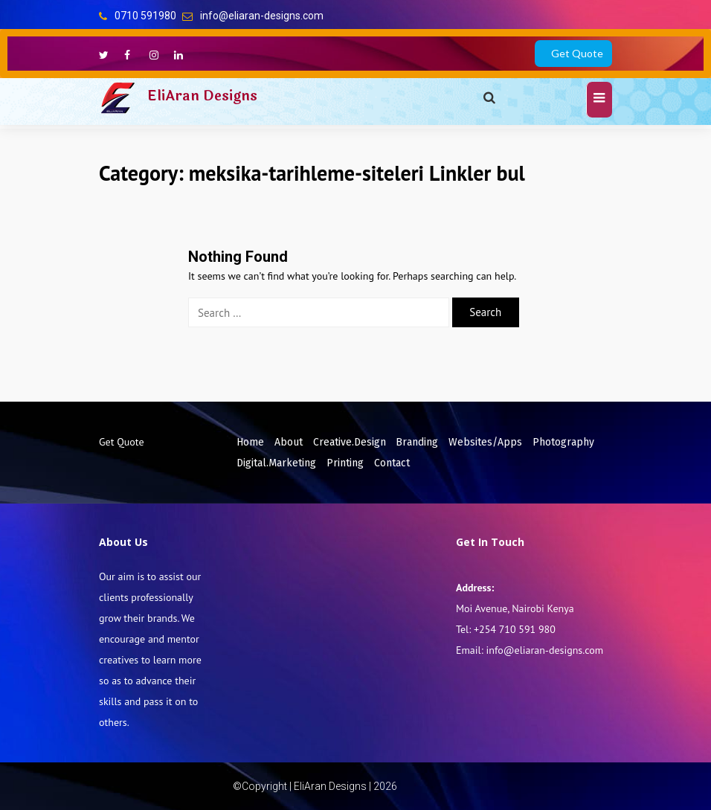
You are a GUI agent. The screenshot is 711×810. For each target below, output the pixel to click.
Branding (417, 442)
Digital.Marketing (276, 463)
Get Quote (577, 53)
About (288, 442)
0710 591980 (145, 16)
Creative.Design (349, 442)
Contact (392, 463)
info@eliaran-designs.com (262, 16)
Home (250, 442)
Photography (563, 442)
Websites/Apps (485, 442)
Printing (345, 463)
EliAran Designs (202, 96)
